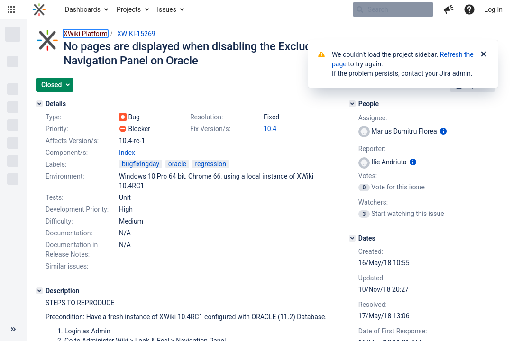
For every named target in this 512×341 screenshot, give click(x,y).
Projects (129, 9)
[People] (352, 103)
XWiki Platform (86, 33)
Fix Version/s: (210, 129)
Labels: (56, 164)
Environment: (65, 176)
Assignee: (372, 118)
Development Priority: (77, 209)
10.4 (270, 129)
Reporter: (371, 149)
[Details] (39, 103)
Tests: (55, 197)
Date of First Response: (392, 331)
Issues (166, 9)
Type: (53, 117)
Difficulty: (59, 221)
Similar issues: (67, 266)
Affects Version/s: (72, 140)
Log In (494, 9)
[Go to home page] (39, 9)
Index (127, 152)
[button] (11, 9)
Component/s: (67, 152)
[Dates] (352, 238)
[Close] (483, 54)
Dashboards (83, 9)
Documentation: (69, 233)
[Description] (39, 290)
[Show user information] (443, 131)
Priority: (57, 129)
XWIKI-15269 (136, 33)
